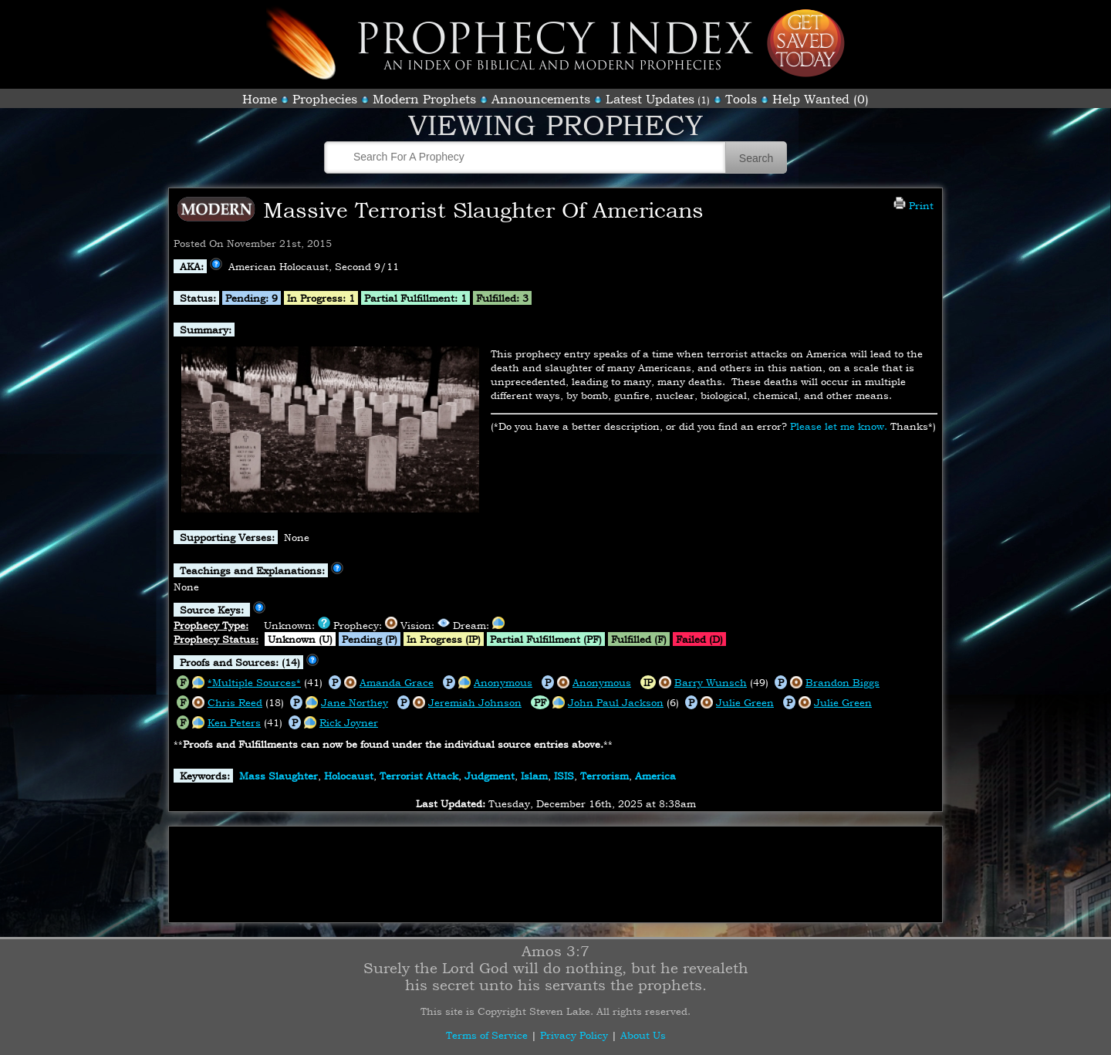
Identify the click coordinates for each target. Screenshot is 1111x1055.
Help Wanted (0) (820, 99)
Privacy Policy (574, 1035)
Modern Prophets (424, 99)
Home (259, 99)
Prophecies (324, 99)
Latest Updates (650, 99)
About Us (643, 1035)
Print (913, 205)
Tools (741, 99)
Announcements (540, 99)
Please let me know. (838, 426)
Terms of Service (487, 1035)
